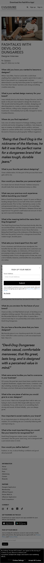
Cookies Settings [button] (18, 560)
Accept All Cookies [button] (35, 560)
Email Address (8, 273)
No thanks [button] (7, 293)
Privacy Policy (30, 288)
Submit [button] (22, 283)
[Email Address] (22, 277)
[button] (22, 555)
